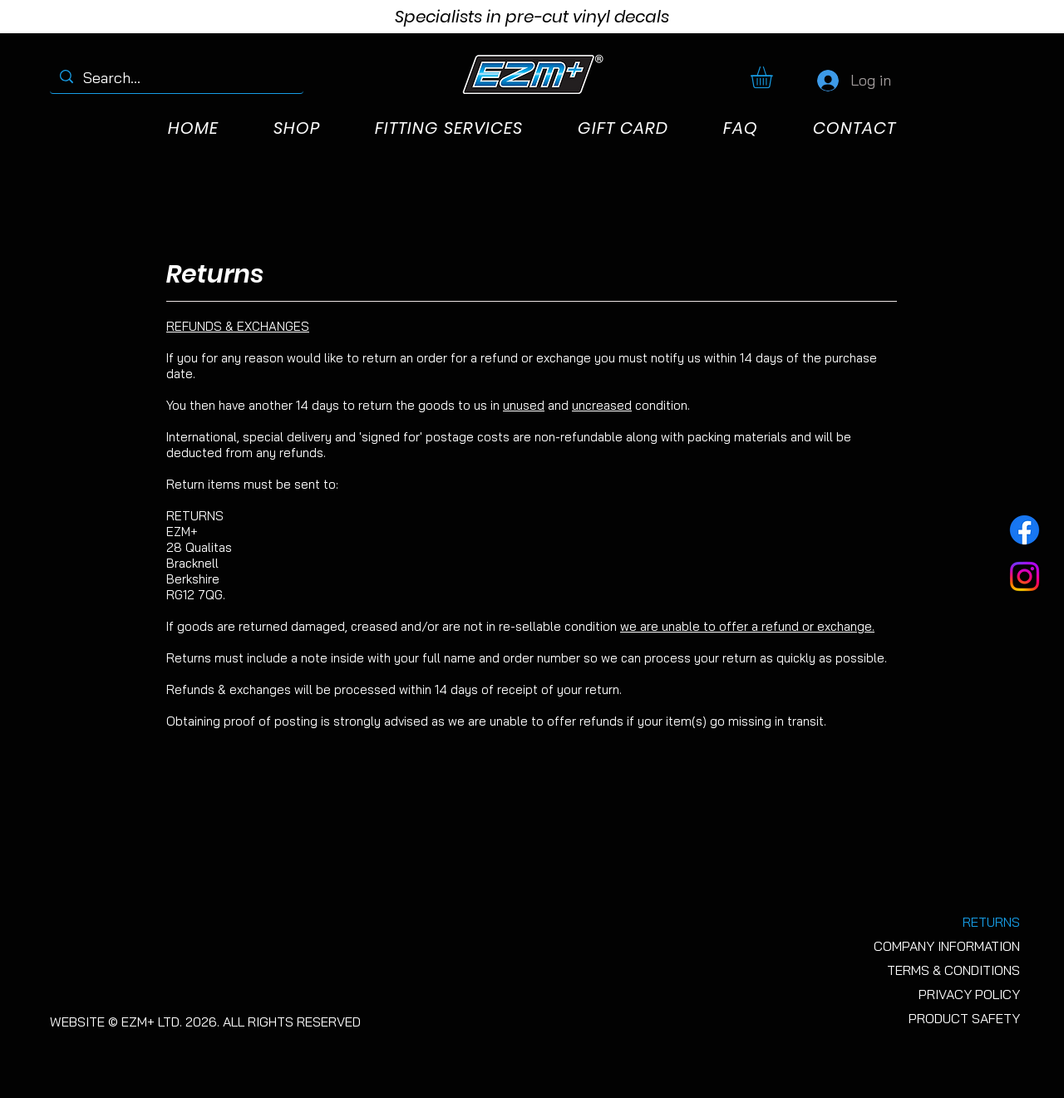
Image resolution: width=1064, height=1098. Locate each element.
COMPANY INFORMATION (947, 946)
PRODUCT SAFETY (964, 1018)
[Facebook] (1024, 529)
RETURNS (991, 921)
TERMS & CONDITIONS (953, 970)
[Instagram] (1024, 576)
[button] (774, 77)
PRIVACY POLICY (969, 994)
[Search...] (175, 78)
